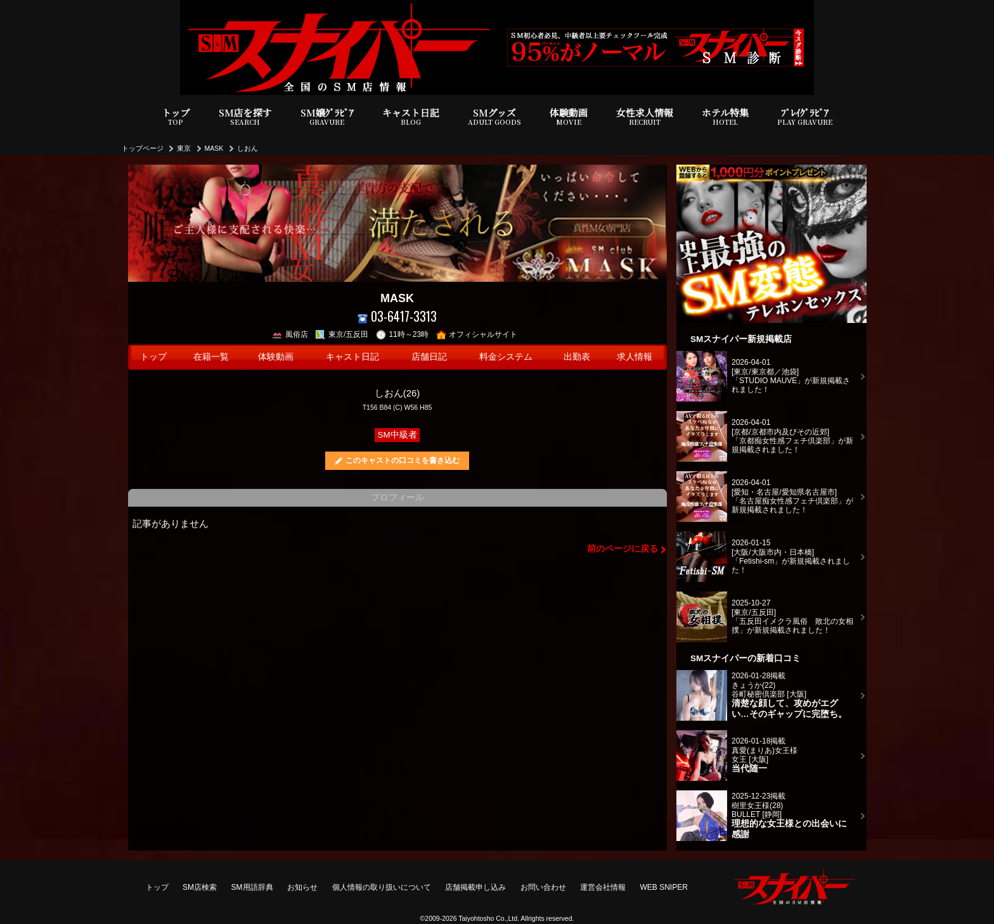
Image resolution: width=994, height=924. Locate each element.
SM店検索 (200, 887)
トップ (176, 117)
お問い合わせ (543, 887)
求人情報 (634, 357)
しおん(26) (397, 393)
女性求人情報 (644, 117)
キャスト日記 (410, 117)
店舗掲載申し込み (475, 887)
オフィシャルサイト (477, 334)
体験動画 (569, 117)
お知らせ (302, 887)
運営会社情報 (603, 887)
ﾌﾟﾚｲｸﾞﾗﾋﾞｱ (804, 117)
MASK (214, 148)
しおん (247, 148)
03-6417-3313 (397, 316)
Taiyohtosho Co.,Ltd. (488, 918)
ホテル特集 (725, 117)
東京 (184, 148)
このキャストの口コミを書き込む (402, 460)
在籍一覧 (211, 357)
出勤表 (577, 357)
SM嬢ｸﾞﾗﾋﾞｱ (327, 117)
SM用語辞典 (252, 887)
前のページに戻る (622, 549)
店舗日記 (429, 357)
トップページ (143, 148)
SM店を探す (245, 117)
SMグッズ (494, 117)
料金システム (505, 357)
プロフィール (397, 497)
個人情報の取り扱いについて (381, 887)
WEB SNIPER (664, 887)
